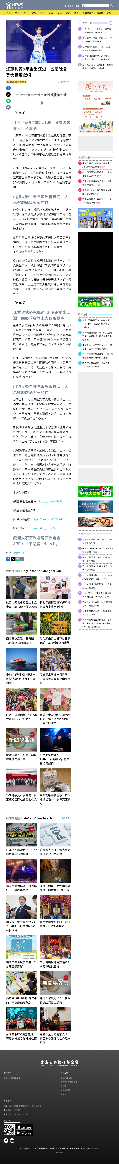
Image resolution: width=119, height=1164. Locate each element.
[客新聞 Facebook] (65, 6)
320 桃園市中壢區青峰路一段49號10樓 (25, 1105)
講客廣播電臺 (66, 1077)
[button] (111, 5)
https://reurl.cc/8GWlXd (47, 519)
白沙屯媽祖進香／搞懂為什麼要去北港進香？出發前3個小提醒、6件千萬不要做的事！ (97, 623)
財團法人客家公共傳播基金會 (71, 1148)
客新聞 (63, 1086)
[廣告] (95, 107)
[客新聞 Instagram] (69, 6)
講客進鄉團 (65, 1090)
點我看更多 (66, 818)
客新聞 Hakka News (46, 1148)
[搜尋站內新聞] (95, 5)
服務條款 (59, 1152)
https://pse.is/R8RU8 (52, 501)
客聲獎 (63, 1094)
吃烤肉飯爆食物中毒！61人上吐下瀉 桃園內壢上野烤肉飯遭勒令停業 (97, 336)
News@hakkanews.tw (18, 1114)
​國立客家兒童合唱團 (69, 1081)
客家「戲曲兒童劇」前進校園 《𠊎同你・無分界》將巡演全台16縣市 (97, 324)
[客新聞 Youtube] (77, 6)
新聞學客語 (19, 552)
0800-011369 (14, 1110)
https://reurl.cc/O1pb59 (41, 528)
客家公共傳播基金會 (12, 1077)
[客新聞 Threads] (73, 6)
